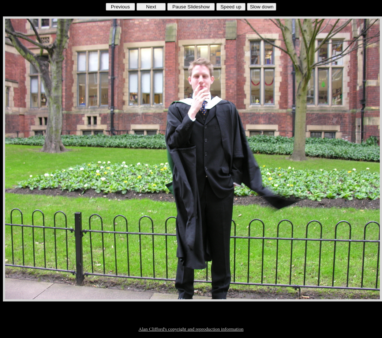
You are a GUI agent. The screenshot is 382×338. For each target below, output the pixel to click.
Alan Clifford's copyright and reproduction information (191, 329)
